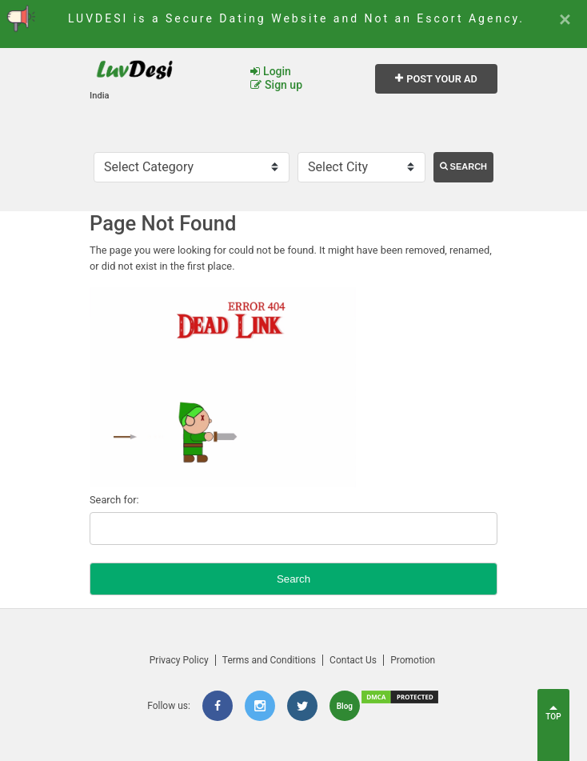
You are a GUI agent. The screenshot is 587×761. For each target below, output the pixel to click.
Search (464, 166)
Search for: (114, 500)
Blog (345, 706)
